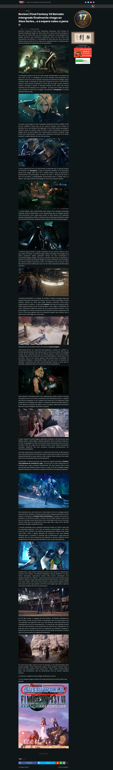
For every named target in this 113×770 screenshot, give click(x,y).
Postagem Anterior (24, 767)
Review (28, 11)
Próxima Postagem (63, 767)
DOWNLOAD (43, 754)
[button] (93, 6)
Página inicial (21, 11)
